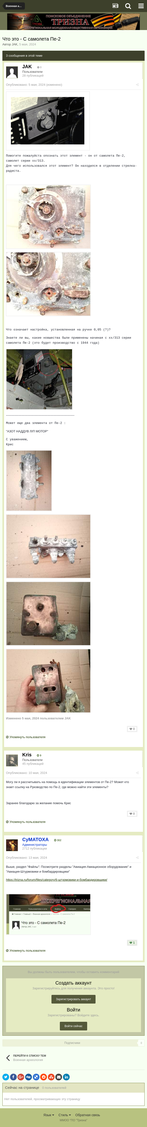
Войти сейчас (73, 1026)
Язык (48, 1115)
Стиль (64, 1115)
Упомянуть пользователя (25, 737)
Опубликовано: (25, 84)
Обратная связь (87, 1115)
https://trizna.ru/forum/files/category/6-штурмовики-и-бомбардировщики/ (56, 880)
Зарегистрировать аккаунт (73, 999)
